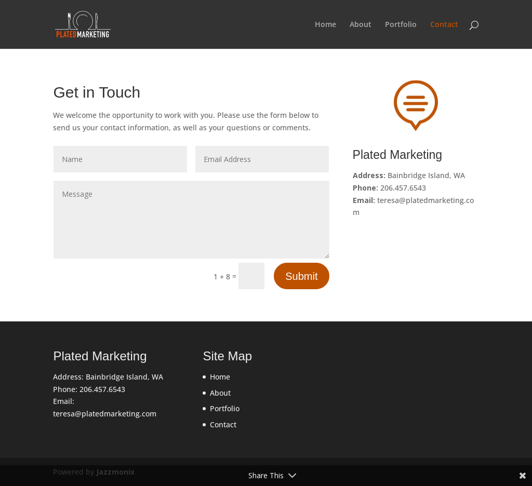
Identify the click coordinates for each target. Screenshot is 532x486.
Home (325, 25)
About (360, 25)
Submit (301, 276)
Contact (444, 25)
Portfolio (401, 25)
